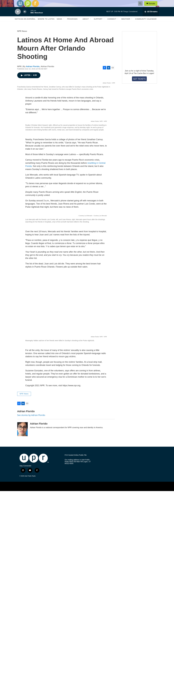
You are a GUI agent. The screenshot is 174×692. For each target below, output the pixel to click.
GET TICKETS (139, 84)
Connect (111, 24)
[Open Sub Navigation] (64, 24)
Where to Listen (46, 24)
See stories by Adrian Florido (31, 616)
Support (98, 24)
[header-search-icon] (141, 6)
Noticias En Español (25, 24)
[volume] (25, 17)
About (86, 24)
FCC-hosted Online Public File (76, 656)
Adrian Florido (32, 72)
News (59, 24)
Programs (72, 24)
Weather (125, 24)
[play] (18, 17)
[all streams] (151, 17)
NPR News (22, 36)
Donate (153, 6)
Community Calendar (146, 24)
